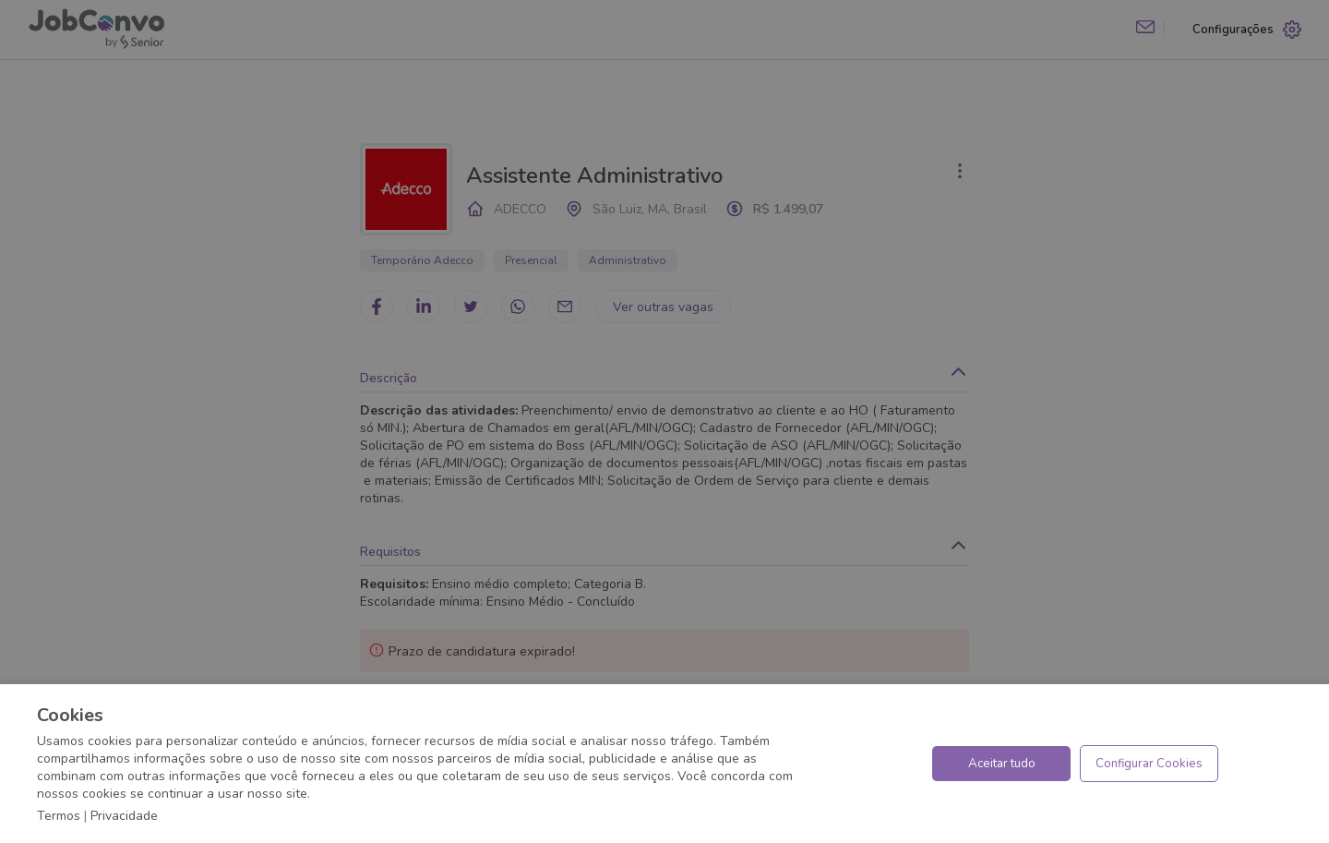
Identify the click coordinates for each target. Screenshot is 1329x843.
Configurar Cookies (1149, 763)
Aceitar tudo (1002, 763)
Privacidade (124, 816)
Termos (58, 816)
